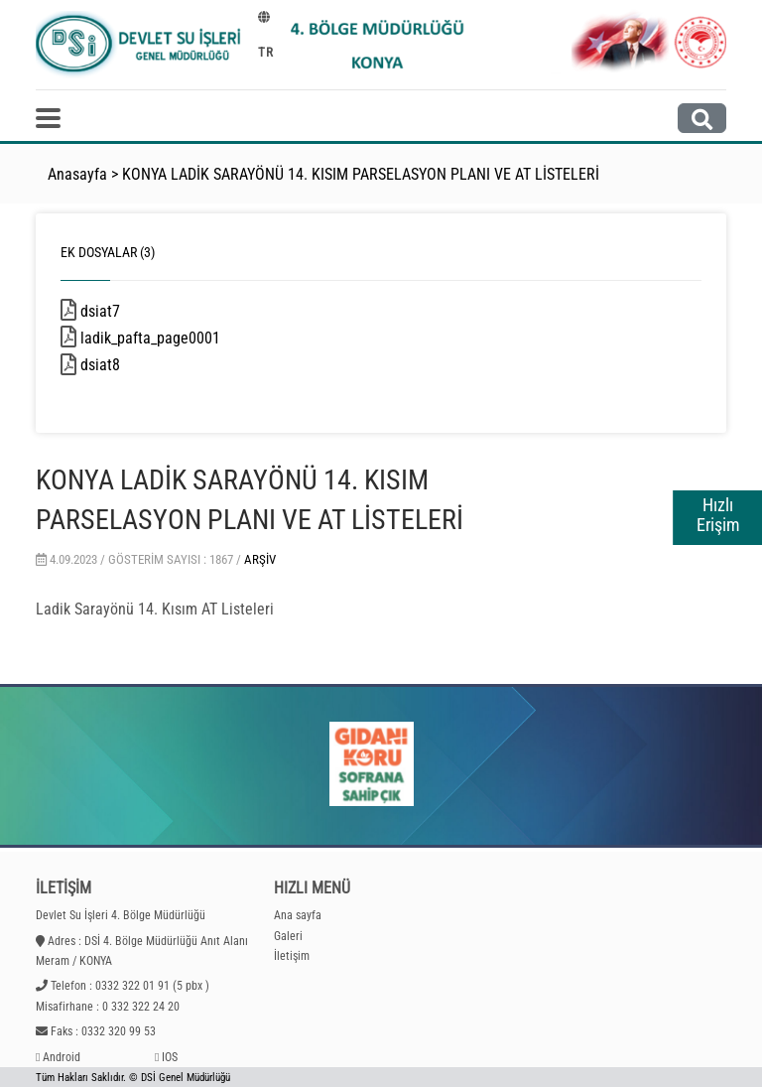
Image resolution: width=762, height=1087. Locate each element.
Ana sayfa (297, 915)
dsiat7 (132, 311)
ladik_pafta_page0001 (173, 338)
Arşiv (260, 559)
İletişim (292, 956)
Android (61, 1057)
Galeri (288, 936)
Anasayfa (77, 174)
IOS (170, 1057)
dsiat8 (132, 364)
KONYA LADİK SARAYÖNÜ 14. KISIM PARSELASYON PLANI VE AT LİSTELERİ (360, 174)
